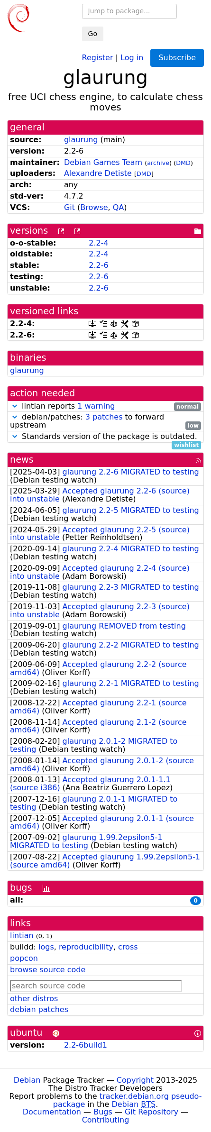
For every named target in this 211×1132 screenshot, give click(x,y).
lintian (22, 935)
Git (69, 207)
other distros (34, 998)
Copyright (135, 1080)
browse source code (47, 969)
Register (97, 57)
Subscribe (177, 57)
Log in (131, 57)
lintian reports (105, 406)
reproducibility (86, 946)
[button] (14, 406)
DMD (183, 162)
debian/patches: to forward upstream (105, 421)
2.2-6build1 (85, 1045)
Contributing (105, 1119)
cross (128, 946)
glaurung (81, 139)
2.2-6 (98, 265)
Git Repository (151, 1111)
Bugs (102, 1111)
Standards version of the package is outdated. (105, 437)
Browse (94, 207)
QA (118, 207)
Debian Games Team (103, 162)
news (22, 459)
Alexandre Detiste (98, 173)
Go (92, 33)
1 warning (96, 406)
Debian (27, 1080)
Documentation (52, 1111)
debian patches (39, 1009)
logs (46, 946)
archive (158, 162)
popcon (24, 958)
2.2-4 (98, 242)
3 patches (104, 416)
